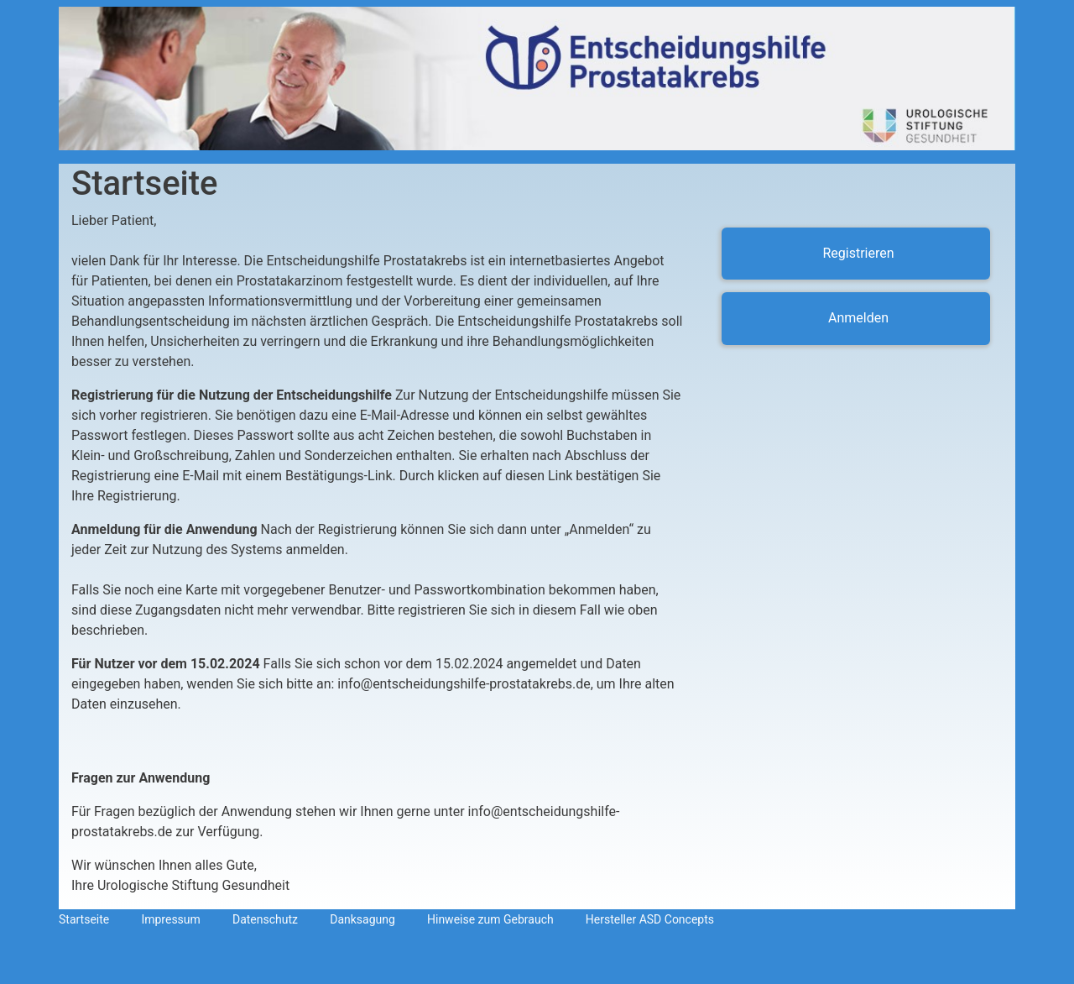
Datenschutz (265, 919)
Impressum (170, 919)
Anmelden (858, 318)
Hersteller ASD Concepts (650, 919)
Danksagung (362, 919)
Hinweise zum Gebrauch (490, 919)
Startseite (84, 919)
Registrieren (858, 253)
